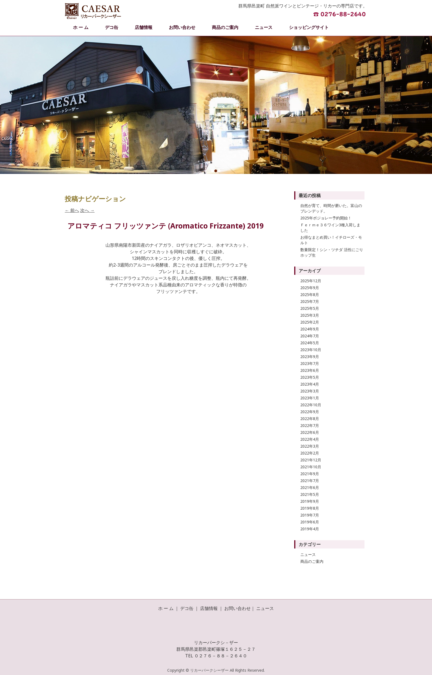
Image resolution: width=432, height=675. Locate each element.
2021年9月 (309, 473)
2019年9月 (309, 501)
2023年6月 (309, 370)
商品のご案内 (225, 27)
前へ (72, 210)
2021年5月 (309, 494)
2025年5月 (309, 308)
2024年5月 (309, 342)
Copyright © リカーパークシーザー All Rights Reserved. (216, 670)
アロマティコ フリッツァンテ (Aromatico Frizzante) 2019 (166, 226)
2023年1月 (309, 397)
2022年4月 (309, 439)
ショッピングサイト (309, 27)
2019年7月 (309, 515)
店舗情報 (143, 27)
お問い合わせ (182, 27)
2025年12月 (310, 280)
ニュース (263, 27)
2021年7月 (309, 480)
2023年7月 (309, 363)
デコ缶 (111, 27)
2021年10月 (310, 466)
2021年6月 (309, 487)
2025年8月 (309, 294)
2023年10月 (310, 349)
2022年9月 (309, 411)
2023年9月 (309, 356)
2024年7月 (309, 335)
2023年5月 (309, 377)
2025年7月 (309, 301)
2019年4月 (309, 528)
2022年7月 (309, 425)
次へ (87, 210)
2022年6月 (309, 432)
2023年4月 (309, 384)
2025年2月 (309, 322)
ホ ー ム (80, 27)
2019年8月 (309, 508)
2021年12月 (310, 459)
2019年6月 (309, 522)
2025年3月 (309, 315)
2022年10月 (310, 404)
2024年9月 (309, 329)
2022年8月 (309, 418)
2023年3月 (309, 391)
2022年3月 (309, 446)
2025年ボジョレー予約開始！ (326, 217)
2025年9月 (309, 287)
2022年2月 (309, 453)
